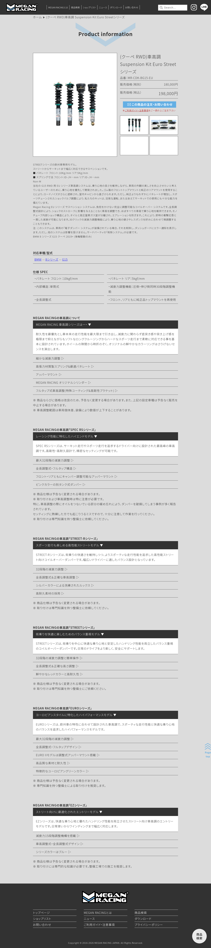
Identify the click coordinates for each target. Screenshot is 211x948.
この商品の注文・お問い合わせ (149, 104)
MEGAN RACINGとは (58, 7)
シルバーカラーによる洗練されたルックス (63, 585)
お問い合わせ (131, 7)
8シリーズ (51, 259)
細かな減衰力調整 (48, 358)
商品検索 (75, 7)
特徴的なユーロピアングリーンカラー (60, 771)
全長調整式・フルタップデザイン (57, 747)
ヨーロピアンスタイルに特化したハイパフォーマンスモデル (74, 715)
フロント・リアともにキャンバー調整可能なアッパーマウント (75, 476)
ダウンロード (116, 7)
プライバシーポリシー (149, 925)
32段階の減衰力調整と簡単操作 (57, 658)
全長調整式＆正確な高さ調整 (55, 666)
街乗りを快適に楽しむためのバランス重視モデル (68, 634)
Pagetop (208, 754)
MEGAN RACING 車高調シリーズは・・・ (61, 324)
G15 (65, 259)
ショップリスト (89, 7)
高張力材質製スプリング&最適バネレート (63, 366)
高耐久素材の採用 (48, 593)
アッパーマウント (47, 374)
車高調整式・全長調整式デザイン (58, 844)
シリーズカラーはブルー (51, 852)
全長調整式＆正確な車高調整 (55, 577)
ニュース (103, 7)
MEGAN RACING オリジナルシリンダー (61, 382)
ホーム (37, 17)
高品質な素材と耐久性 (51, 763)
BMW (38, 259)
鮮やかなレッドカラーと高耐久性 (57, 674)
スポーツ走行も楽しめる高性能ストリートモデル (67, 545)
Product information (105, 34)
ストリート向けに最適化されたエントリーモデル (67, 812)
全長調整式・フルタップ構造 (54, 468)
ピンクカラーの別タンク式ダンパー (59, 484)
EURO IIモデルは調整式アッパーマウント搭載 (66, 755)
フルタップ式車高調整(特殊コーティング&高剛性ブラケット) (75, 390)
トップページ (41, 912)
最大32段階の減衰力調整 (53, 460)
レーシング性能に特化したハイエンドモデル (64, 436)
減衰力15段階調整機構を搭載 (56, 836)
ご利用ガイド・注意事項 (136, 110)
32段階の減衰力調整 (50, 569)
